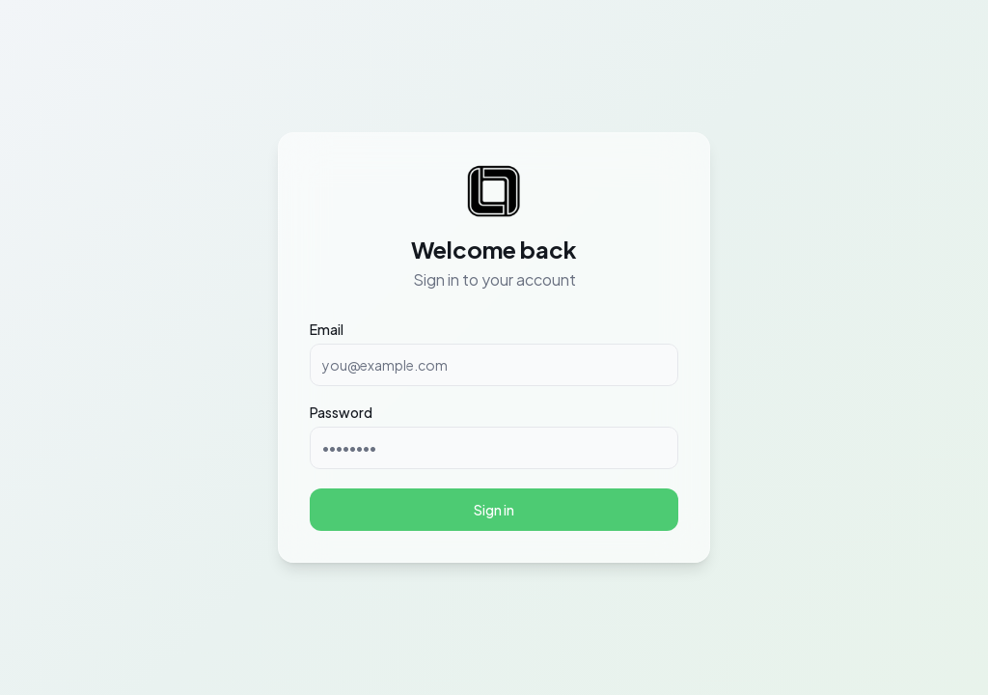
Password (341, 412)
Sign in (494, 509)
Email (326, 329)
